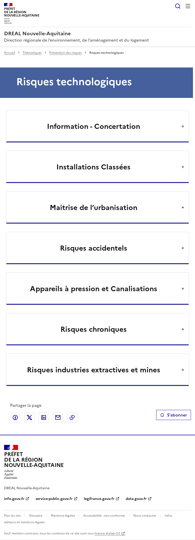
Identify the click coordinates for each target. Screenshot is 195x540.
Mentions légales (63, 515)
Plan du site (12, 515)
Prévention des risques (65, 52)
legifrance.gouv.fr (99, 498)
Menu (188, 6)
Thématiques (32, 52)
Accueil (9, 52)
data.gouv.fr (136, 498)
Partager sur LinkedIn (44, 417)
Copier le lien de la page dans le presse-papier (72, 417)
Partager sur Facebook (15, 417)
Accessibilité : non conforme (104, 515)
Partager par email (58, 417)
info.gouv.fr (14, 498)
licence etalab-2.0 (107, 533)
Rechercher (178, 6)
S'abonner (173, 415)
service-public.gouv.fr (54, 498)
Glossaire (35, 515)
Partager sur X (29, 417)
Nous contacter (144, 515)
